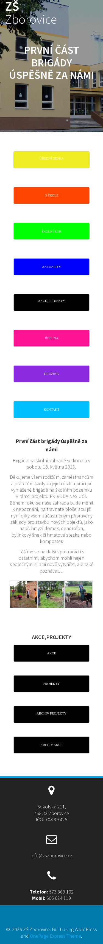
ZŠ (31, 13)
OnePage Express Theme (55, 936)
